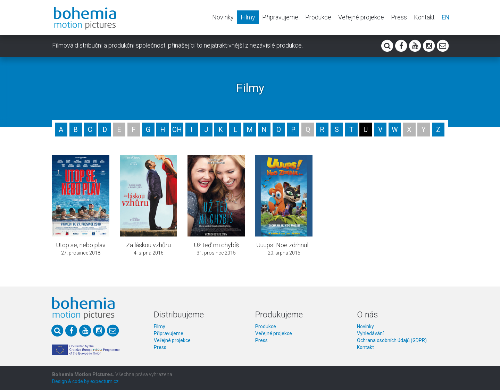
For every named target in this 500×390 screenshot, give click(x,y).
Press (399, 17)
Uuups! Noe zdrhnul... (283, 245)
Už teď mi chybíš (216, 245)
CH (177, 129)
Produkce (318, 17)
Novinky (223, 17)
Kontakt (424, 17)
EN (446, 17)
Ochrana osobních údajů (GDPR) (392, 340)
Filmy (248, 17)
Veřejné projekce (361, 17)
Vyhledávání (370, 333)
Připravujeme (280, 17)
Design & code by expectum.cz (85, 381)
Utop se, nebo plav (81, 245)
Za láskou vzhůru (148, 245)
